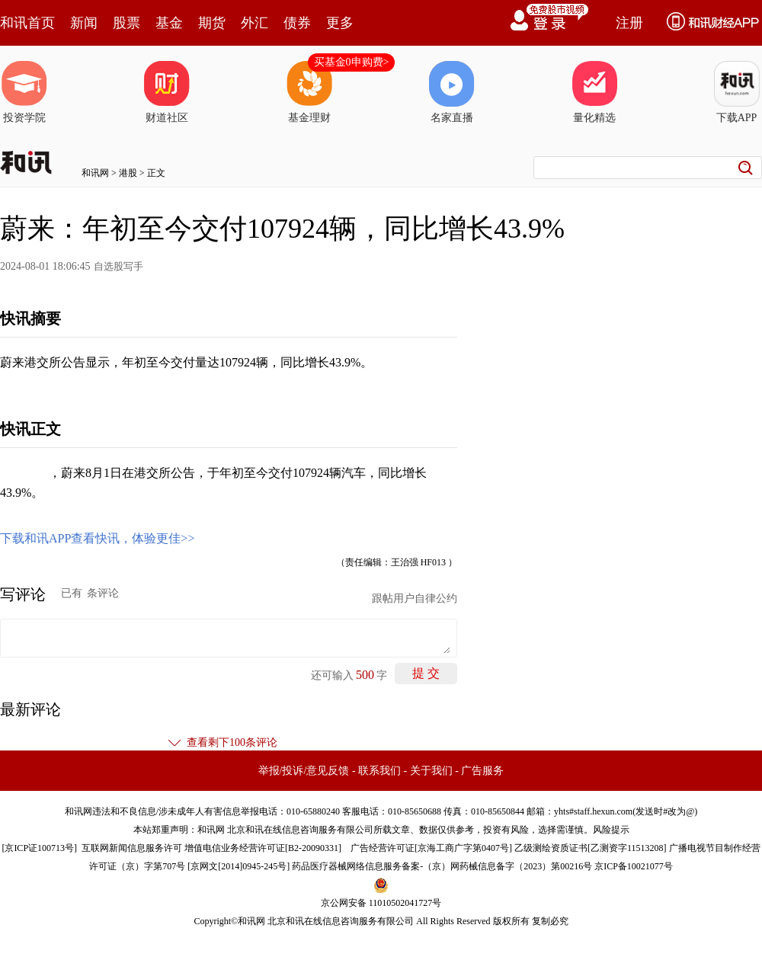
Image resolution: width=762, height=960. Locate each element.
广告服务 (482, 770)
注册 (629, 22)
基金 (169, 22)
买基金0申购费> (351, 62)
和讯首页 (27, 22)
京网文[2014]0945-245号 (238, 866)
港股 (128, 173)
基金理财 (309, 92)
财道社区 (167, 92)
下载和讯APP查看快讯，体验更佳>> (97, 538)
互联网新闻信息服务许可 (132, 848)
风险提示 (611, 829)
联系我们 (379, 770)
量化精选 (594, 92)
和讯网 (95, 173)
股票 (126, 22)
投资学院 (24, 92)
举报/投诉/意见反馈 (304, 770)
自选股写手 (118, 266)
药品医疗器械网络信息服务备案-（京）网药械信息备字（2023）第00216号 (442, 866)
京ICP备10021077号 (633, 866)
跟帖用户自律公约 (414, 598)
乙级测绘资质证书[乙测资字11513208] (590, 848)
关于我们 (431, 770)
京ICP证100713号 (39, 848)
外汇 (254, 22)
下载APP (737, 92)
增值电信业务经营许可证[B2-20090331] (262, 848)
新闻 (84, 22)
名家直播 (452, 92)
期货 (212, 22)
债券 (297, 22)
